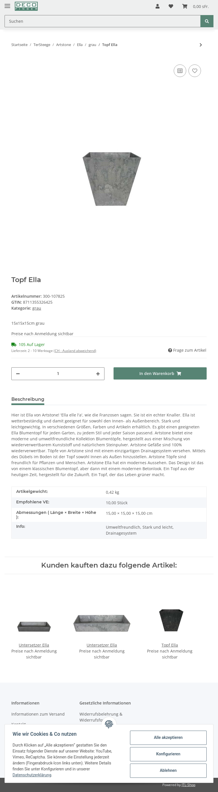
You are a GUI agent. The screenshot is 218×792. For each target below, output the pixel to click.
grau (36, 308)
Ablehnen (166, 770)
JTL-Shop (188, 784)
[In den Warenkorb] (160, 373)
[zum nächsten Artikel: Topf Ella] (201, 45)
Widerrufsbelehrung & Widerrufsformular (100, 717)
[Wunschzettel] (171, 6)
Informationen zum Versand (38, 714)
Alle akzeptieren (166, 737)
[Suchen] (103, 21)
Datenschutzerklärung (33, 775)
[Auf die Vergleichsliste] (180, 70)
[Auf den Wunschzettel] (194, 70)
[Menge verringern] (18, 374)
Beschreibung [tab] (27, 399)
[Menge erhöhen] (98, 374)
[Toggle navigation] (7, 3)
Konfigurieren (167, 754)
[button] (157, 6)
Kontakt (18, 724)
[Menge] (58, 374)
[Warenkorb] (195, 6)
